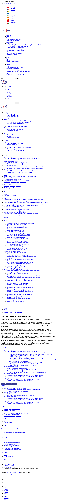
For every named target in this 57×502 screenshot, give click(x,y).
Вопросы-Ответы (11, 56)
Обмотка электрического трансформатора (18, 242)
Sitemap (3, 474)
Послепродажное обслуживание (14, 53)
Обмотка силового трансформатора (16, 249)
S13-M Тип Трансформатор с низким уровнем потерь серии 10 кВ (27, 358)
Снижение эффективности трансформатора (18, 300)
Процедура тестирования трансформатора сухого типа (21, 262)
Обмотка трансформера (12, 68)
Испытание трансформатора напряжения (17, 265)
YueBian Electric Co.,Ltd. (13, 472)
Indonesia (11, 22)
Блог (7, 63)
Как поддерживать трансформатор (16, 272)
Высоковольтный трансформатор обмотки (18, 244)
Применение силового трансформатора (17, 284)
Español (11, 12)
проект (8, 43)
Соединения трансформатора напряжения (18, 228)
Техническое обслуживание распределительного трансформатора (24, 277)
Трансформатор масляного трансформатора (15, 212)
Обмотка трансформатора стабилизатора (17, 247)
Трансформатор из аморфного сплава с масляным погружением (23, 158)
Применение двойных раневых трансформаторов (20, 294)
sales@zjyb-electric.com (10, 3)
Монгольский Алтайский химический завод (17, 46)
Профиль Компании (11, 59)
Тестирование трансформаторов (14, 70)
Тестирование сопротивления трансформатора (19, 263)
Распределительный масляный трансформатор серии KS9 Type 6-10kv (25, 166)
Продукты (9, 36)
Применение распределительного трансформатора (20, 291)
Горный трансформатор (12, 40)
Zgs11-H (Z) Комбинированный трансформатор (19, 172)
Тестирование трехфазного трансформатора (18, 266)
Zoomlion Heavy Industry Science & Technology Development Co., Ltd (24, 45)
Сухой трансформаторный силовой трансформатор (17, 209)
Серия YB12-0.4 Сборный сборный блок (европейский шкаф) (23, 171)
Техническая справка (12, 54)
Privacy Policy (11, 474)
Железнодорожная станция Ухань (15, 47)
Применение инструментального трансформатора (20, 287)
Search (16, 78)
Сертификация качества (12, 61)
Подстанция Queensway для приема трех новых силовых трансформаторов (23, 199)
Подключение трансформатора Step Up (17, 237)
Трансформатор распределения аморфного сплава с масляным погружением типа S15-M (33, 359)
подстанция (9, 42)
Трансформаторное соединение (14, 67)
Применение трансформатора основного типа (19, 293)
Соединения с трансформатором (15, 231)
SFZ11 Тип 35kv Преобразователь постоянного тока (23, 365)
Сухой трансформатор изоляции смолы (17, 162)
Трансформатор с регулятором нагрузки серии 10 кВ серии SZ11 (27, 362)
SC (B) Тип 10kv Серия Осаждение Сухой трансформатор (25, 369)
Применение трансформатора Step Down (17, 286)
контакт (8, 64)
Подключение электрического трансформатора (19, 226)
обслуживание (10, 52)
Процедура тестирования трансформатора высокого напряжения (24, 258)
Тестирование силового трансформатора (17, 252)
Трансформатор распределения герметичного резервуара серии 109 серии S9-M (31, 354)
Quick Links (4, 418)
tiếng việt (12, 18)
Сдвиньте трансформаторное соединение (17, 238)
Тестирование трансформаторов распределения (19, 254)
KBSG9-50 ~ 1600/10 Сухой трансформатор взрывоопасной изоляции (25, 168)
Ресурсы (8, 66)
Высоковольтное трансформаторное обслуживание (20, 280)
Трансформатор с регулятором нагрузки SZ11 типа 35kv (24, 364)
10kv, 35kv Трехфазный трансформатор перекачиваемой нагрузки (21, 215)
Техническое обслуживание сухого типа (17, 273)
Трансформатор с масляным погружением (17, 38)
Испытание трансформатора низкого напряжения (20, 259)
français (11, 10)
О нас (7, 57)
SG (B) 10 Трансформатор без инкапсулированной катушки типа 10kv (28, 372)
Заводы (8, 60)
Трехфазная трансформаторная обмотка (17, 248)
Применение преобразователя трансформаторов (19, 288)
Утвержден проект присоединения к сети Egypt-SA (17, 201)
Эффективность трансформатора (15, 74)
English (11, 8)
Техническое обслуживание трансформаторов (18, 71)
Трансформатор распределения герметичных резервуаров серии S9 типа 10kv (30, 352)
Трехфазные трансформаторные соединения (18, 234)
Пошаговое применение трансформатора (17, 283)
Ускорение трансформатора (14, 245)
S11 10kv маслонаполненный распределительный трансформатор (21, 205)
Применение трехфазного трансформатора (18, 290)
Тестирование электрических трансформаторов (19, 261)
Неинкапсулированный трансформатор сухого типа (20, 164)
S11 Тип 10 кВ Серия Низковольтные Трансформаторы (24, 355)
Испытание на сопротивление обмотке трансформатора (21, 256)
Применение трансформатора (14, 73)
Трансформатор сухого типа (13, 39)
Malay (10, 20)
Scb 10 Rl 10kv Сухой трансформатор (13, 206)
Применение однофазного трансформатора (18, 295)
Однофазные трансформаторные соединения (18, 235)
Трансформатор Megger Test (14, 268)
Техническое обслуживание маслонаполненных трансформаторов (24, 275)
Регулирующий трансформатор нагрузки (17, 159)
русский (11, 14)
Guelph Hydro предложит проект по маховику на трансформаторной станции (24, 203)
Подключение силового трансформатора (17, 224)
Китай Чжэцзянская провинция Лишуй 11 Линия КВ (20, 49)
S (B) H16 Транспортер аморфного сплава (15, 208)
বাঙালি (11, 24)
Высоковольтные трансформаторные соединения (19, 233)
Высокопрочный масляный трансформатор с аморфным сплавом (21, 213)
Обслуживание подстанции (14, 276)
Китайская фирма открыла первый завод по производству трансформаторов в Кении (26, 202)
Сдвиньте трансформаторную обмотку (17, 241)
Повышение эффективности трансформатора (18, 298)
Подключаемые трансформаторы (15, 230)
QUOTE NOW (9, 383)
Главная (8, 35)
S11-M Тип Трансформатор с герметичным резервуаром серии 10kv (27, 357)
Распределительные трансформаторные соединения (20, 223)
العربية (11, 16)
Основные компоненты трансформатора (14, 210)
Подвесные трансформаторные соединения (18, 227)
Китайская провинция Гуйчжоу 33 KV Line (17, 50)
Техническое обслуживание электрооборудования (20, 279)
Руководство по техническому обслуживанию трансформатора (23, 270)
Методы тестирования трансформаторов (17, 255)
